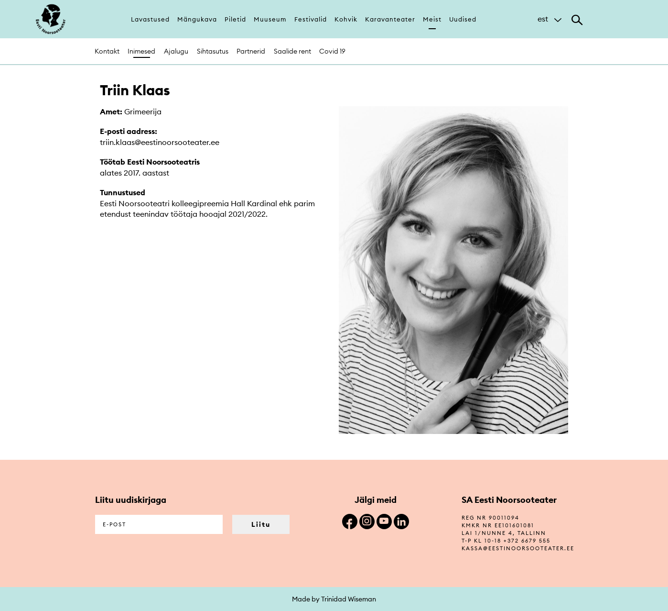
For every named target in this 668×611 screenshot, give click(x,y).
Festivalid (310, 19)
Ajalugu (176, 51)
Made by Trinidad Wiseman (334, 599)
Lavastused (150, 19)
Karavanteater (390, 19)
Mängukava (197, 19)
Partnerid (251, 51)
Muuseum (270, 19)
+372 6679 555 (527, 540)
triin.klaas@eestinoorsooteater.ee (159, 142)
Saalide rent (292, 51)
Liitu (260, 524)
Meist (432, 19)
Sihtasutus (212, 51)
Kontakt (107, 51)
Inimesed (141, 51)
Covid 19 (332, 51)
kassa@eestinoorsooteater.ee (518, 548)
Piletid (235, 19)
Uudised (462, 19)
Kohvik (345, 19)
